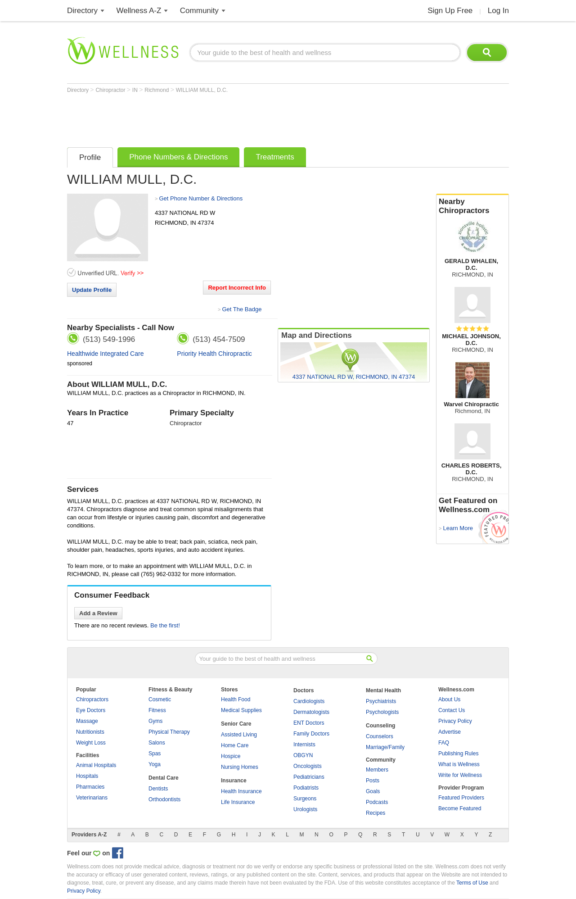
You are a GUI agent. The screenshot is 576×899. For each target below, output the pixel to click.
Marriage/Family (385, 747)
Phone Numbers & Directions (178, 157)
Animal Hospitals (96, 765)
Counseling (380, 725)
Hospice (230, 756)
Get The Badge (241, 309)
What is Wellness (459, 764)
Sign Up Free (450, 10)
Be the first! (165, 625)
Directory (82, 10)
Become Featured (459, 808)
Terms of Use (472, 883)
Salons (156, 743)
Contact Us (451, 710)
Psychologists (382, 712)
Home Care (234, 745)
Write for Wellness (460, 775)
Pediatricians (308, 777)
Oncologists (307, 766)
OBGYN (303, 755)
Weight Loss (91, 743)
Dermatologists (311, 712)
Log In (498, 10)
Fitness (157, 710)
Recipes (375, 813)
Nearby (472, 206)
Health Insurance (241, 791)
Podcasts (377, 802)
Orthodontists (164, 799)
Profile (90, 157)
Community (199, 10)
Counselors (379, 736)
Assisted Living (239, 734)
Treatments (275, 157)
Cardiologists (308, 701)
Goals (373, 791)
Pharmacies (90, 787)
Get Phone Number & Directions (201, 198)
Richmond (157, 90)
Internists (304, 744)
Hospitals (87, 776)
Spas (154, 753)
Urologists (305, 809)
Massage (87, 721)
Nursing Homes (239, 767)
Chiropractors (92, 699)
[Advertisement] (231, 118)
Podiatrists (306, 788)
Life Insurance (238, 802)
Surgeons (304, 798)
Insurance (234, 780)
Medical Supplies (241, 710)
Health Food (235, 699)
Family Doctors (311, 734)
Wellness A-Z (139, 10)
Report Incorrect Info (237, 287)
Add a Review (98, 613)
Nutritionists (90, 732)
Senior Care (236, 724)
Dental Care (163, 778)
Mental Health (383, 690)
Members (377, 770)
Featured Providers (461, 798)
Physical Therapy (169, 732)
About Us (449, 699)
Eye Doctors (90, 710)
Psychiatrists (381, 701)
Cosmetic (159, 699)
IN (135, 90)
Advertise (449, 732)
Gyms (155, 721)
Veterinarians (92, 798)
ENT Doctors (308, 723)
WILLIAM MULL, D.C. (202, 90)
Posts (372, 780)
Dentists (158, 788)
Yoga (154, 764)
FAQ (443, 743)
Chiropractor (110, 90)
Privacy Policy (455, 721)
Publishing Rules (458, 753)
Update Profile (92, 289)
